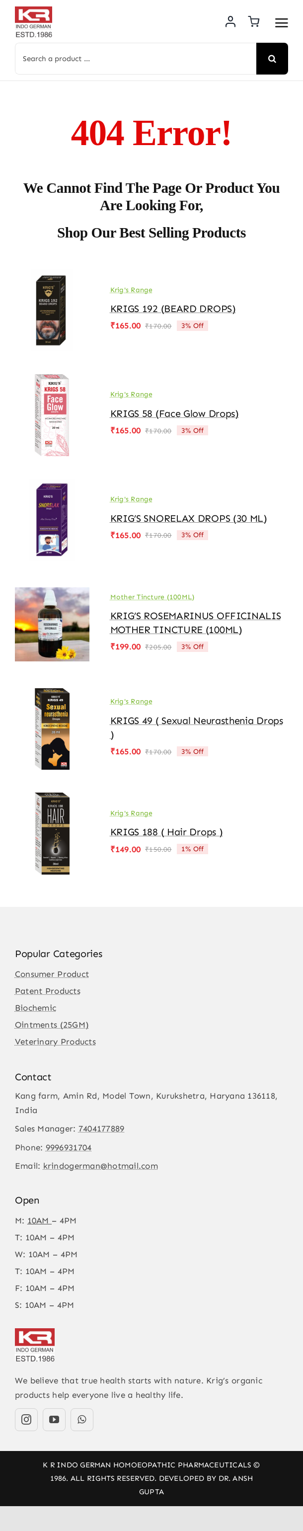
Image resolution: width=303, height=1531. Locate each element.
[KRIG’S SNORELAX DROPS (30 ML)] (52, 486)
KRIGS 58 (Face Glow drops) (174, 413)
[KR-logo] (33, 10)
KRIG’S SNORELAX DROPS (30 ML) (188, 518)
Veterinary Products (55, 1042)
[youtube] (54, 1419)
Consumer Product (52, 974)
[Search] (272, 59)
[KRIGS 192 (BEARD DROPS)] (52, 276)
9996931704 (69, 1147)
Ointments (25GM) (52, 1025)
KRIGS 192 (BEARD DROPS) (173, 309)
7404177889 (101, 1128)
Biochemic (35, 1008)
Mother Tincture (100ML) (152, 597)
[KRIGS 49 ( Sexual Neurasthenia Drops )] (52, 695)
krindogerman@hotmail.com (100, 1166)
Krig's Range (131, 290)
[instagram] (26, 1419)
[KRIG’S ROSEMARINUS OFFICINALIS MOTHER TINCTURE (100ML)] (52, 590)
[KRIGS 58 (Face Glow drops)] (52, 381)
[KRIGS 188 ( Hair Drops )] (52, 800)
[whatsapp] (82, 1419)
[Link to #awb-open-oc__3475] (281, 22)
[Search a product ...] (135, 59)
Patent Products (47, 991)
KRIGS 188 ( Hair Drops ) (166, 832)
